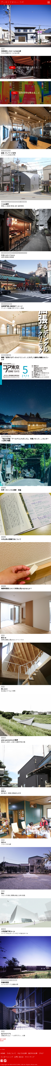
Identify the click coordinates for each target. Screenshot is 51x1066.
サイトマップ (29, 1057)
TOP (3, 1049)
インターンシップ (7, 1057)
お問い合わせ (19, 1057)
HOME (3, 1053)
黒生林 (2, 1040)
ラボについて (11, 1053)
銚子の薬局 (3, 1039)
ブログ (41, 1053)
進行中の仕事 (32, 1053)
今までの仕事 (22, 1053)
